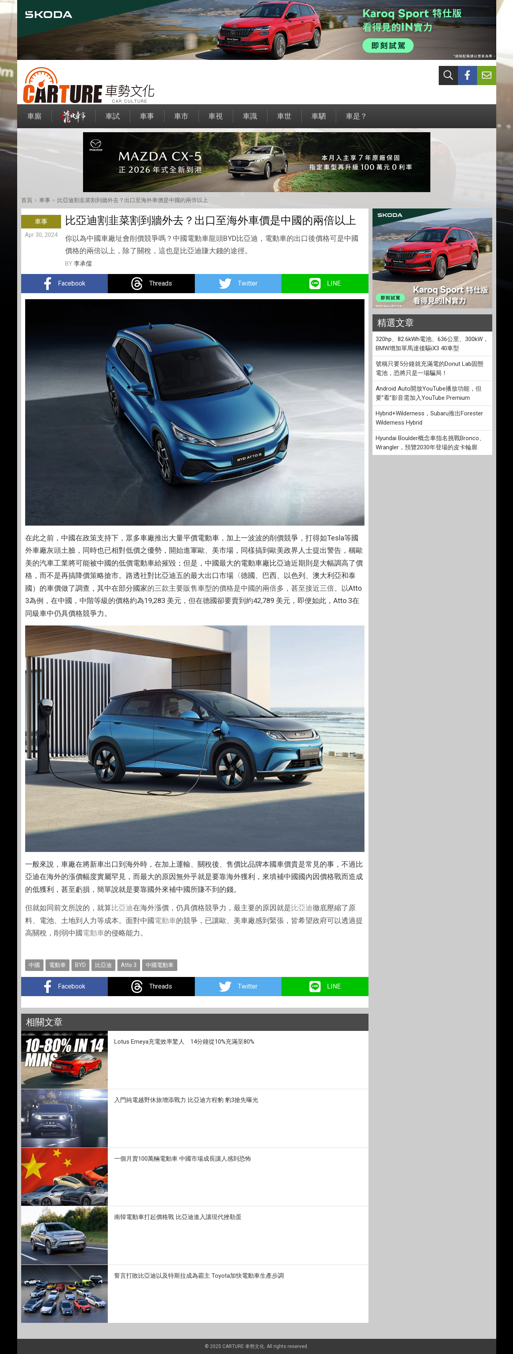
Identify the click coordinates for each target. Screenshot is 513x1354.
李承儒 (83, 263)
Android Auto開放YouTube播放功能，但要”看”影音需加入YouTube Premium (428, 393)
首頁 (26, 200)
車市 (181, 120)
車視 (215, 120)
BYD (80, 965)
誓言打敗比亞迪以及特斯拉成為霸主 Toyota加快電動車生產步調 (199, 1275)
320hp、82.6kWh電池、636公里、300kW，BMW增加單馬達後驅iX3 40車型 (432, 344)
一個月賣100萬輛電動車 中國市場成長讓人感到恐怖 (182, 1158)
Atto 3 (129, 965)
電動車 (165, 920)
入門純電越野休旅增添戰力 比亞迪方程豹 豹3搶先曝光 (186, 1100)
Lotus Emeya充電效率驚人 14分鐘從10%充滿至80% (184, 1041)
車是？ (356, 120)
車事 (147, 120)
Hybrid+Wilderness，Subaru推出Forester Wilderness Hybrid (429, 418)
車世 (284, 120)
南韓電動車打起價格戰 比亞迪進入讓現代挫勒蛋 (178, 1217)
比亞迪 (122, 907)
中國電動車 (160, 965)
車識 (250, 120)
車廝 (34, 120)
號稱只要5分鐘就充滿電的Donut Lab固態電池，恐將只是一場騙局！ (429, 368)
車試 (112, 120)
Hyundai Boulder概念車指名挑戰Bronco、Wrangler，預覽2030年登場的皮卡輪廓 (430, 443)
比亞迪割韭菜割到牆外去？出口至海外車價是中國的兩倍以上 (132, 200)
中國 (34, 965)
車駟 (318, 120)
